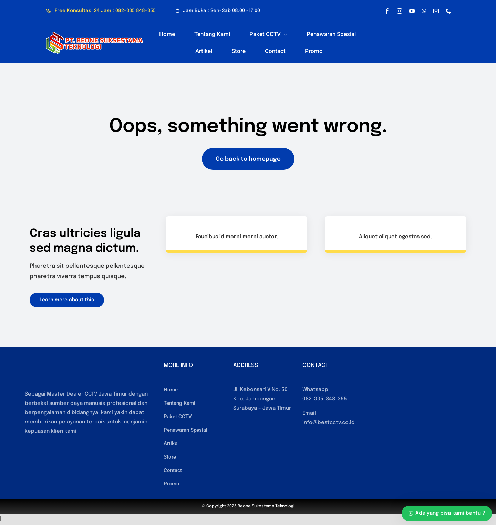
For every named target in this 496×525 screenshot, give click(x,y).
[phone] (448, 11)
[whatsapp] (424, 11)
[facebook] (387, 11)
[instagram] (399, 11)
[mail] (436, 11)
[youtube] (412, 11)
